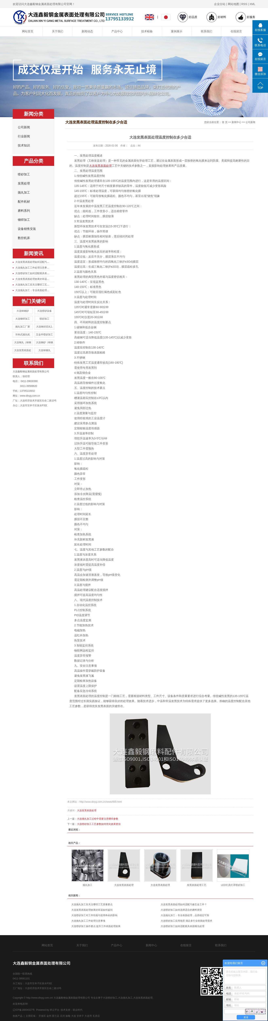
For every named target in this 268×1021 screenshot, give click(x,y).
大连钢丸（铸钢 (22, 342)
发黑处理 (24, 183)
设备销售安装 (27, 229)
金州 (48, 1016)
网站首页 (27, 31)
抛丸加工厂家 (22, 326)
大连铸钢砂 (23, 310)
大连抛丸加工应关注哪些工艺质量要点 (92, 904)
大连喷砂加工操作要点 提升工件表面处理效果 (95, 926)
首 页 (224, 122)
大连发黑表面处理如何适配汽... (32, 262)
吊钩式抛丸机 (22, 334)
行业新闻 (24, 136)
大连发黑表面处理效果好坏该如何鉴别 (92, 909)
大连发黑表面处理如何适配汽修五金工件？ (184, 904)
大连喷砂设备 (44, 310)
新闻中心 (236, 122)
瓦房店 (96, 1016)
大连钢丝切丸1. (44, 326)
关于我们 (57, 31)
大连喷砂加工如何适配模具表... (32, 273)
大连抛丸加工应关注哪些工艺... (32, 284)
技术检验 (147, 31)
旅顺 (67, 1016)
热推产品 (17, 1016)
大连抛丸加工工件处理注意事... (32, 267)
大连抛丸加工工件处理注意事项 (88, 920)
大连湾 (88, 1016)
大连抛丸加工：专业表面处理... (32, 290)
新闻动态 (87, 31)
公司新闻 (24, 127)
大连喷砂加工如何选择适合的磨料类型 (181, 909)
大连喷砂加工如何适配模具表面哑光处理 (182, 926)
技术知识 (24, 145)
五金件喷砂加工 (44, 334)
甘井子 (80, 1016)
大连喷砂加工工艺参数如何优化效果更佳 (99, 824)
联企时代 (77, 1009)
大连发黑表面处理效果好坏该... (32, 279)
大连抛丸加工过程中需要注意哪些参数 (97, 818)
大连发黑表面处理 (86, 810)
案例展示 (176, 31)
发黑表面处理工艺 (196, 885)
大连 (73, 1016)
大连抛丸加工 (125, 997)
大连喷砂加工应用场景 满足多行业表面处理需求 (186, 920)
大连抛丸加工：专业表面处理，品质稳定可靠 (185, 915)
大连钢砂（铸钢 (44, 342)
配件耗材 (24, 201)
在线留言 (236, 31)
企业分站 (219, 4)
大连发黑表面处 (22, 350)
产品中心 (117, 31)
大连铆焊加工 (22, 318)
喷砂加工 (24, 174)
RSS (244, 4)
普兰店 (55, 1016)
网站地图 (233, 4)
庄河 (62, 1016)
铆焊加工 (24, 219)
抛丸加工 (24, 192)
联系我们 (206, 31)
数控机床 (24, 238)
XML (252, 4)
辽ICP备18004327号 (24, 1009)
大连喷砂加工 (110, 997)
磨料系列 (24, 210)
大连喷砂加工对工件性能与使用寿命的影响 (94, 915)
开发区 (42, 1016)
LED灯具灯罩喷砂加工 (233, 885)
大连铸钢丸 (44, 350)
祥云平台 (54, 1009)
